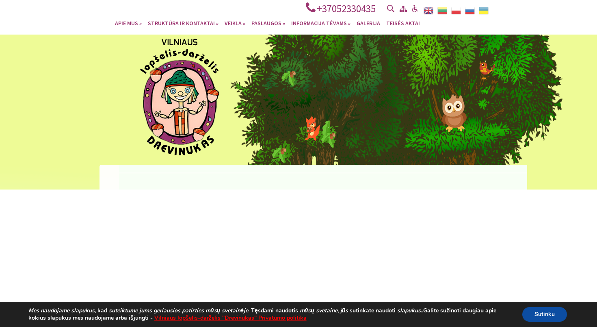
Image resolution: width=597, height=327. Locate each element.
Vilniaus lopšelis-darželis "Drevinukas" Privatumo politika (230, 318)
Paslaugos (268, 23)
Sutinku (544, 314)
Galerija (368, 23)
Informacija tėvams (320, 23)
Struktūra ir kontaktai (183, 23)
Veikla (235, 23)
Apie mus (128, 23)
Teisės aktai (403, 23)
